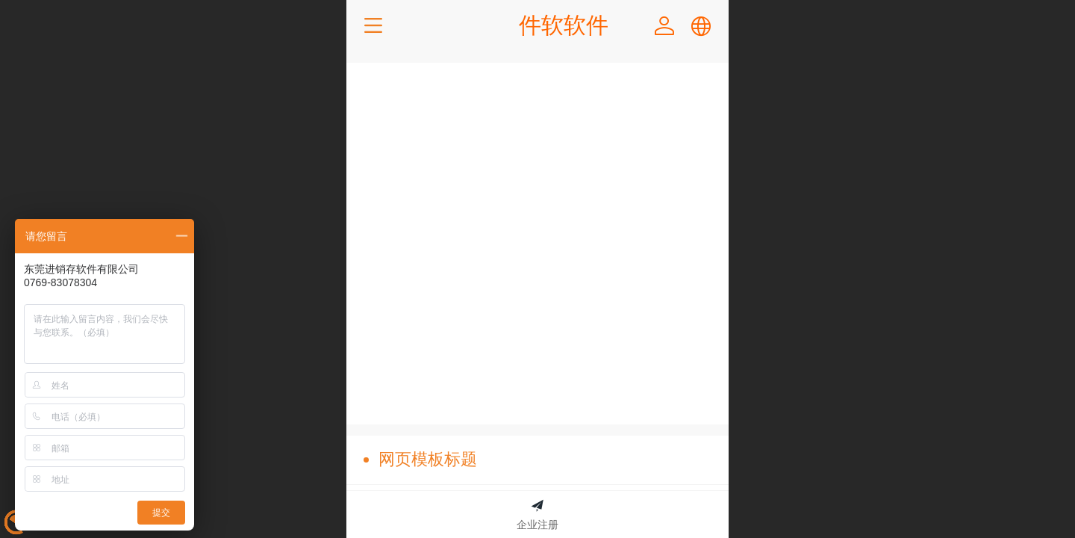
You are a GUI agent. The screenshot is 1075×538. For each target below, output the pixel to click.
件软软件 (563, 25)
